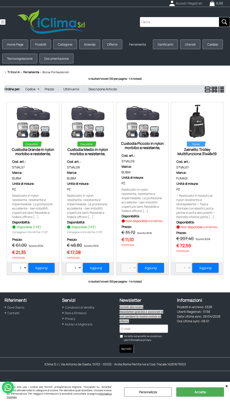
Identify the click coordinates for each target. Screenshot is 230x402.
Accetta (200, 392)
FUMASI (182, 178)
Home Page (15, 44)
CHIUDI (226, 386)
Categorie (65, 44)
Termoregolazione (20, 58)
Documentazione (56, 58)
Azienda (89, 44)
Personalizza (148, 392)
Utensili (190, 44)
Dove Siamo (15, 307)
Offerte (112, 44)
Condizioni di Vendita (79, 307)
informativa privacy (140, 340)
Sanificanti (165, 44)
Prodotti (40, 44)
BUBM (16, 178)
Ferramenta (137, 44)
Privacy (70, 318)
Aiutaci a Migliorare (78, 324)
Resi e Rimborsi (75, 313)
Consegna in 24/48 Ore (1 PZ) (30, 232)
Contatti (13, 313)
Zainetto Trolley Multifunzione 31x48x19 (197, 151)
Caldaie (212, 44)
